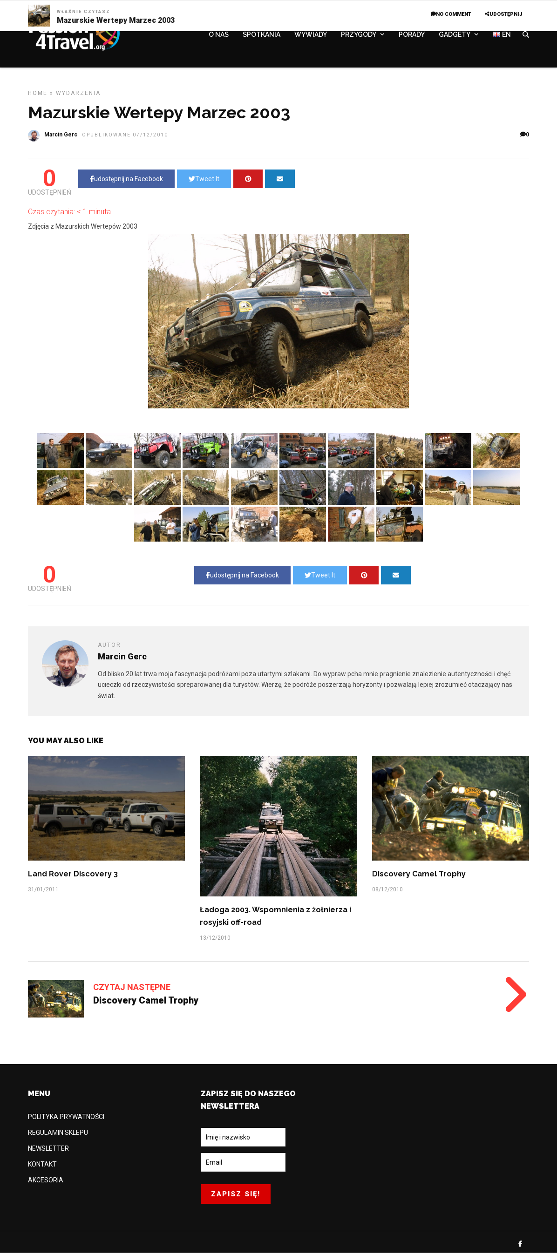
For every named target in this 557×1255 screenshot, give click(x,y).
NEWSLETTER (48, 1152)
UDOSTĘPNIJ (503, 14)
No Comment (451, 14)
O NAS (219, 36)
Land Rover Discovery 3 (73, 877)
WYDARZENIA (78, 97)
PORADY (412, 36)
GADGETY (454, 36)
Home (38, 97)
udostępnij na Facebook (126, 182)
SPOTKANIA (261, 36)
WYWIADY (310, 36)
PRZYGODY (358, 36)
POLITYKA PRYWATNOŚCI (66, 1120)
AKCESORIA (45, 1183)
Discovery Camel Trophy (419, 877)
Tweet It (204, 182)
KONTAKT (42, 1168)
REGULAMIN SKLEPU (58, 1136)
